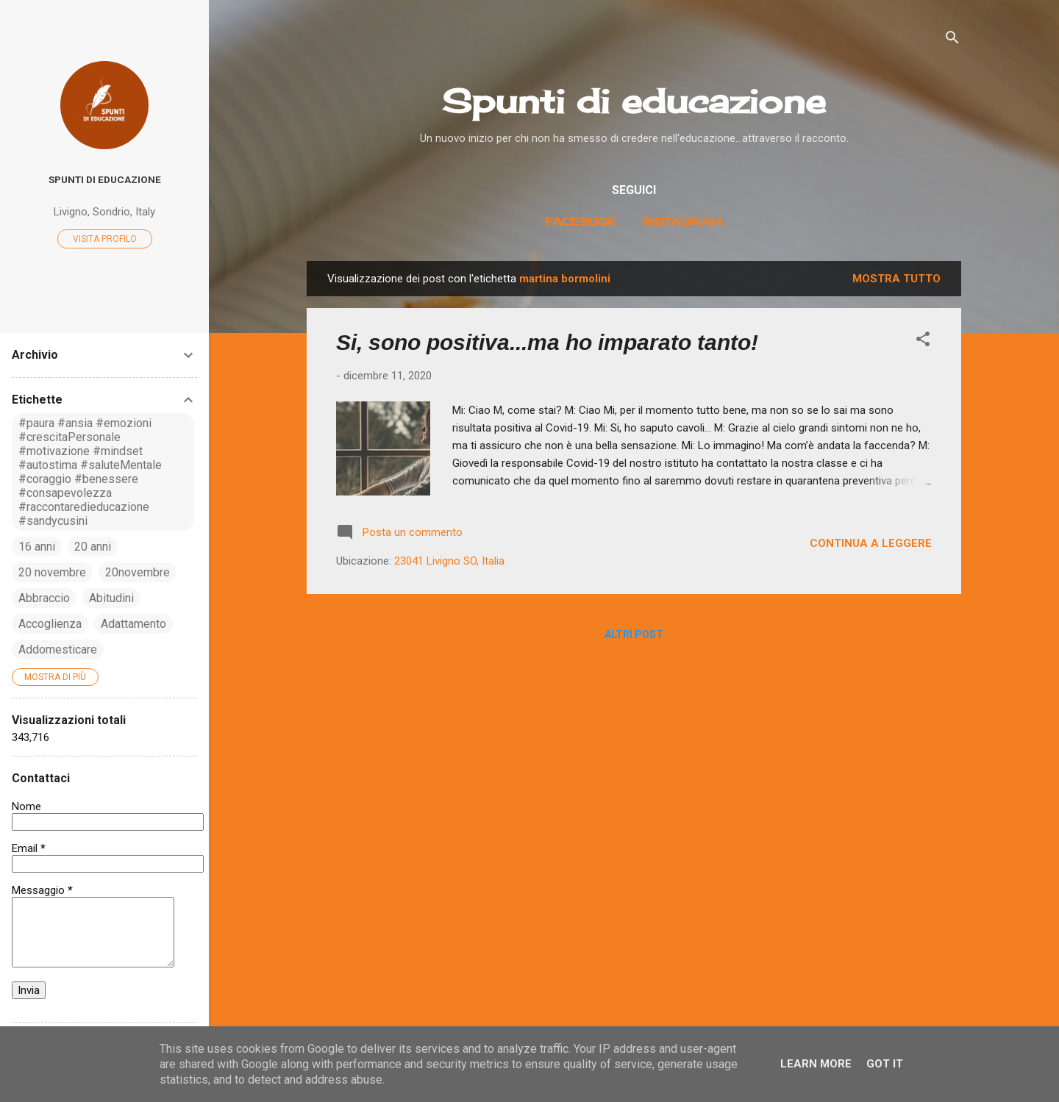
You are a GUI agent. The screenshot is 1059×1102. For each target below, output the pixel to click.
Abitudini (111, 598)
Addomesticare (57, 649)
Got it (884, 1063)
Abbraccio (44, 598)
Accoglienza (50, 624)
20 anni (92, 547)
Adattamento (133, 624)
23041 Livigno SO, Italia (449, 561)
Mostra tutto (896, 278)
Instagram (683, 222)
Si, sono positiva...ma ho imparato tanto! (547, 342)
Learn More (816, 1063)
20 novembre (52, 572)
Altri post (634, 634)
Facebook (580, 222)
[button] (923, 341)
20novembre (137, 572)
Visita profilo (105, 239)
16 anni (36, 547)
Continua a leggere (871, 543)
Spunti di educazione (634, 101)
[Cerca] (952, 40)
